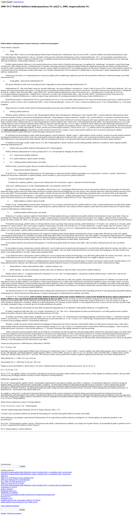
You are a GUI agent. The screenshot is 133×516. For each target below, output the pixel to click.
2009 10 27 (4, 476)
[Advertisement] (63, 24)
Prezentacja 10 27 (7, 498)
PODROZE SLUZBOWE (9, 493)
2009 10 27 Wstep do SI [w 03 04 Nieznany (15, 479)
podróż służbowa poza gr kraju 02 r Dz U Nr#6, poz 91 (19, 502)
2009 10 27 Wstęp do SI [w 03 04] (12, 483)
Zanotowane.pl (19, 2)
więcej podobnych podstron (10, 506)
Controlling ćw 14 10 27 (9, 487)
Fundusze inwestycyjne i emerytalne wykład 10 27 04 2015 (20, 500)
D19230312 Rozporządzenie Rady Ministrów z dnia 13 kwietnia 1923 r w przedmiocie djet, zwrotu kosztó (36, 472)
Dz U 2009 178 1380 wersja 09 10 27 (13, 481)
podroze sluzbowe (7, 489)
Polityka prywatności (14, 513)
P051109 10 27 (6, 496)
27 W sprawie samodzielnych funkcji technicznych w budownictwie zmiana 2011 (28, 494)
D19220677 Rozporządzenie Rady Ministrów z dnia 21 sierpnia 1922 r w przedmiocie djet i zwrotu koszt (36, 474)
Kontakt (3, 513)
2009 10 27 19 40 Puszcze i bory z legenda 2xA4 (17, 478)
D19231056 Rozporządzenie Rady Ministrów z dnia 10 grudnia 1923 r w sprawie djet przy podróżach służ (36, 485)
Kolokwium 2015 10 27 (9, 491)
